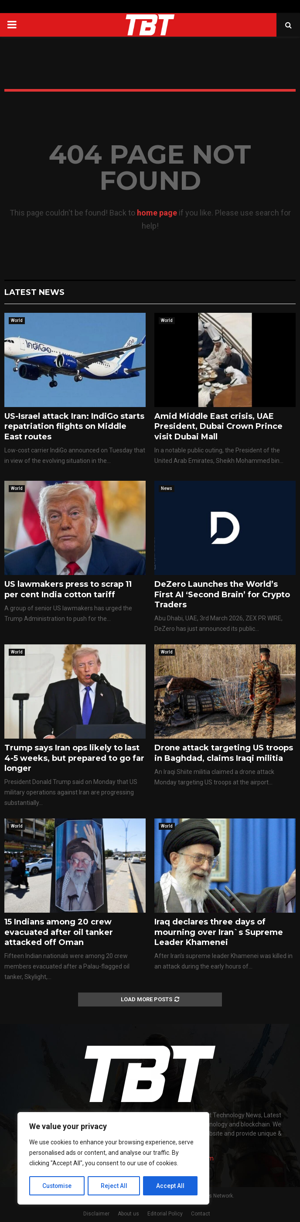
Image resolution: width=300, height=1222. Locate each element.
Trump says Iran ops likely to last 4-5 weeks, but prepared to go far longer (74, 758)
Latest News (34, 292)
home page (157, 212)
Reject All (115, 1185)
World (17, 320)
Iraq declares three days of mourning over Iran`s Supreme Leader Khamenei (218, 932)
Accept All (171, 1185)
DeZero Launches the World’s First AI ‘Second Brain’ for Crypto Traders (222, 594)
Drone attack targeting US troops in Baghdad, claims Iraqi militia (223, 753)
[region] (113, 1159)
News (166, 488)
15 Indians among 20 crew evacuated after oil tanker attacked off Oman (58, 932)
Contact (200, 1214)
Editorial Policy (165, 1214)
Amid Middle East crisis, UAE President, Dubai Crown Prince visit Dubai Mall (218, 426)
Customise (57, 1185)
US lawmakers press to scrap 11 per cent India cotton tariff (68, 589)
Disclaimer (96, 1214)
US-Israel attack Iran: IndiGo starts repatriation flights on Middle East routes (74, 426)
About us (128, 1214)
